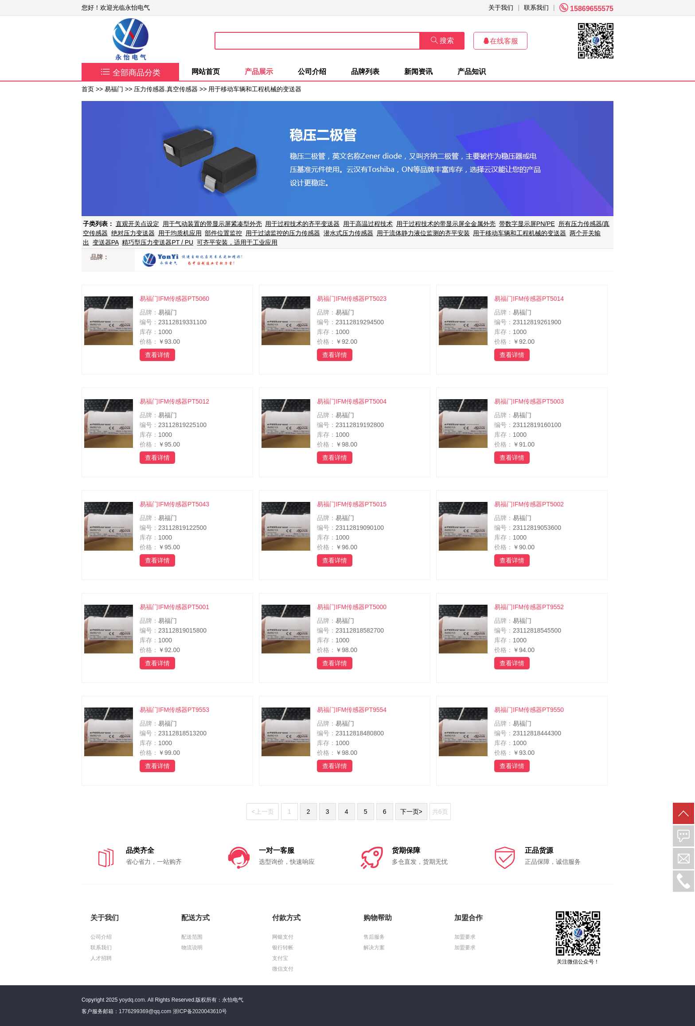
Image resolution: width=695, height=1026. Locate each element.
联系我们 (536, 7)
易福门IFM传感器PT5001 (174, 606)
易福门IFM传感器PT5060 (174, 298)
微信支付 (282, 969)
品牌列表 (365, 71)
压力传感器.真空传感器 (166, 89)
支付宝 (280, 958)
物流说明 (192, 947)
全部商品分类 (130, 72)
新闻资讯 (418, 71)
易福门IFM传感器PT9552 (529, 606)
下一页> (411, 811)
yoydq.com (132, 1000)
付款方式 (286, 917)
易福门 (114, 89)
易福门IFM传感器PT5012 (174, 401)
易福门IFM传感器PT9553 (174, 709)
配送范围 (192, 937)
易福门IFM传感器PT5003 (529, 401)
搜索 (442, 40)
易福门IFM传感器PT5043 (174, 504)
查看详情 (157, 354)
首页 (88, 89)
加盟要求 (465, 937)
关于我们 (500, 7)
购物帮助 (377, 917)
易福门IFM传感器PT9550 (529, 709)
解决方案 (374, 947)
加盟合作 (468, 917)
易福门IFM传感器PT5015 (352, 504)
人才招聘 (101, 958)
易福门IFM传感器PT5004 (352, 401)
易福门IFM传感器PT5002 (529, 504)
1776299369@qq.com (145, 1011)
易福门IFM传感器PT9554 (352, 709)
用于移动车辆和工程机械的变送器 (254, 89)
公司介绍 (312, 71)
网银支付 (282, 937)
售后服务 (374, 937)
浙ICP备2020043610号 (200, 1011)
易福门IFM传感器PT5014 (529, 298)
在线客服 (500, 41)
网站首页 (205, 71)
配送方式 (195, 917)
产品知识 (471, 71)
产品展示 (259, 71)
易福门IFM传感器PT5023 (352, 298)
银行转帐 (282, 947)
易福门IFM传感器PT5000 (352, 606)
